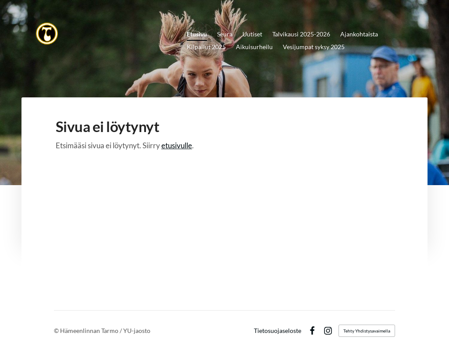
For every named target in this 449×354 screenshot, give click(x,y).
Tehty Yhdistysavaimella (366, 330)
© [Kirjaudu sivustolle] (57, 330)
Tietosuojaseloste (277, 331)
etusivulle (176, 145)
